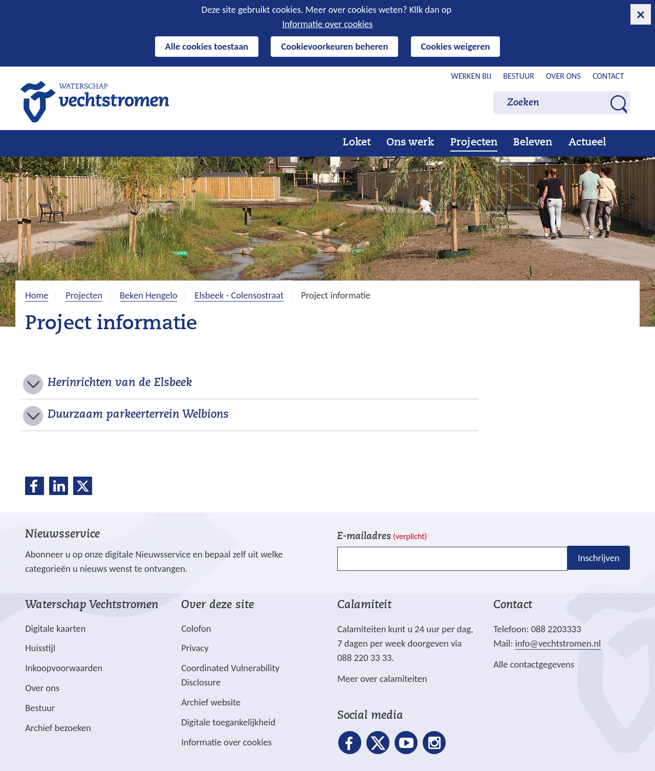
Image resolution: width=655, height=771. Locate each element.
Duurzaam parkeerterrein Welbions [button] (138, 415)
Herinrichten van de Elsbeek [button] (120, 383)
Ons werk (410, 143)
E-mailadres (382, 537)
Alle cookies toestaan (207, 46)
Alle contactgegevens (533, 664)
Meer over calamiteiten (382, 678)
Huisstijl (40, 648)
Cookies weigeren (455, 46)
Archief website (211, 702)
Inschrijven (598, 558)
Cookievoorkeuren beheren (334, 46)
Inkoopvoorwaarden (63, 668)
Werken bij (471, 76)
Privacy (194, 648)
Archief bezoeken (58, 728)
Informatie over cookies (327, 24)
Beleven (532, 143)
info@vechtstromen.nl (558, 643)
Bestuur (518, 76)
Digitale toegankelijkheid (228, 722)
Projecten (473, 143)
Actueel (587, 143)
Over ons (563, 76)
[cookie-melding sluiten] (640, 14)
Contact (608, 76)
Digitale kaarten (55, 629)
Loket (356, 143)
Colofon (196, 628)
